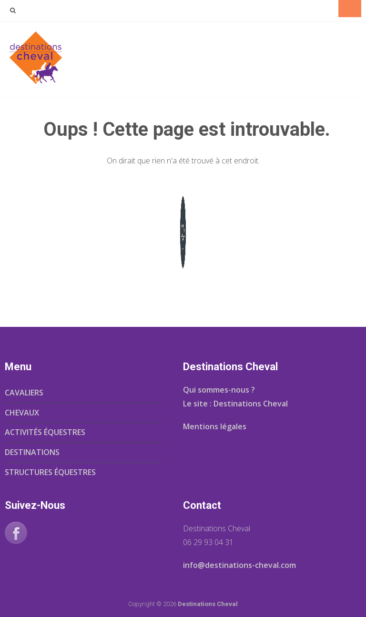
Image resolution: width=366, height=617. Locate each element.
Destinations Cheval (208, 603)
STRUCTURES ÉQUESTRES (50, 472)
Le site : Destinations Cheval (235, 403)
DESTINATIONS (32, 452)
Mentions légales (214, 426)
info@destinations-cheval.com (239, 565)
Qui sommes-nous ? (219, 389)
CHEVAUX (22, 412)
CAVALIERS (24, 392)
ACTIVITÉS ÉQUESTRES (45, 432)
